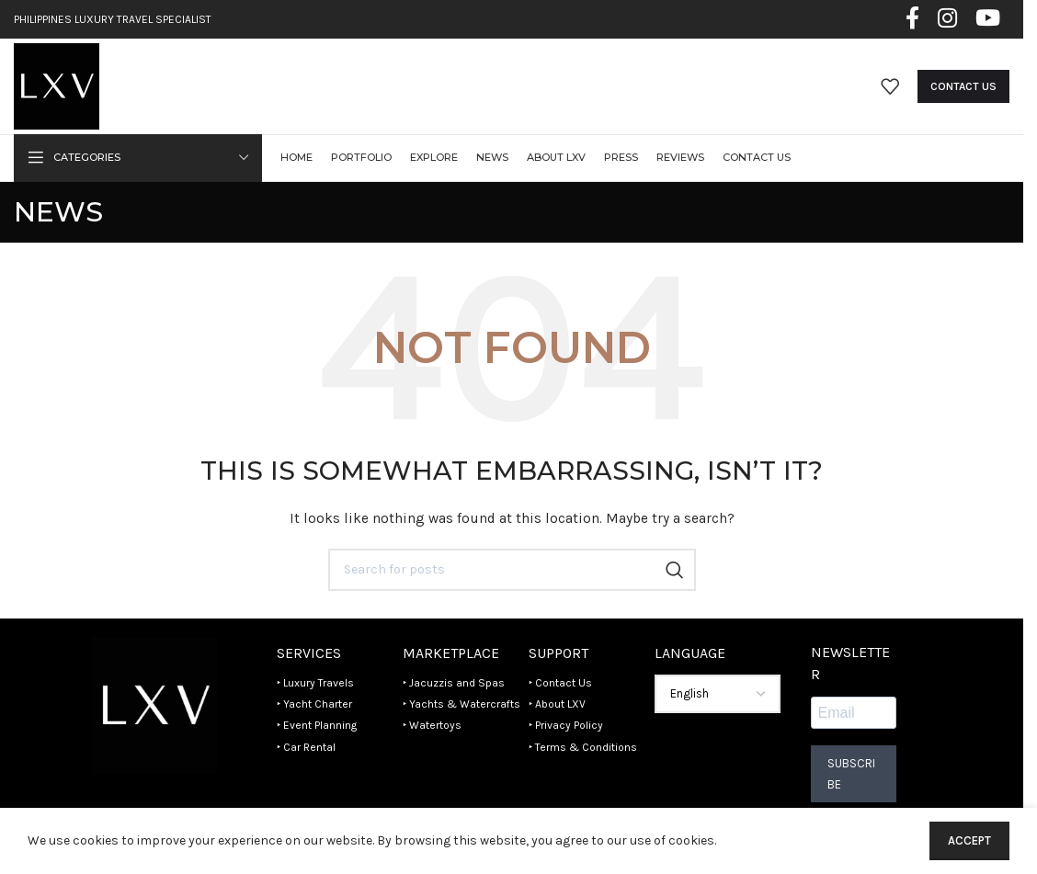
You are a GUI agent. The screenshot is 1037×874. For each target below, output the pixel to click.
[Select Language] (718, 694)
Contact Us (963, 86)
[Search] (512, 570)
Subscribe (851, 774)
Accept (969, 840)
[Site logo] (56, 85)
